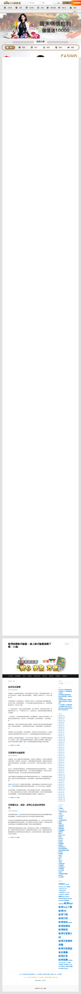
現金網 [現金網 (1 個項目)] (60, 962)
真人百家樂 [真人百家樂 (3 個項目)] (61, 966)
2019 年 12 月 (62, 775)
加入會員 (11, 676)
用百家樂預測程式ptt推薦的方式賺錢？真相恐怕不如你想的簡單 (65, 701)
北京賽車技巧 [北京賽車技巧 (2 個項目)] (61, 894)
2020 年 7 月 (61, 764)
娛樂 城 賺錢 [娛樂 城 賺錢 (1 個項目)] (61, 900)
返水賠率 (61, 875)
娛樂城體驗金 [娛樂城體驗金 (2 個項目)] (66, 900)
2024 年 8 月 (61, 724)
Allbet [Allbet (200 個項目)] (62, 884)
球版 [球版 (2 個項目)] (62, 962)
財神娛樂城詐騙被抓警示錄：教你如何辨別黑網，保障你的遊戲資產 (65, 696)
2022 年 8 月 (61, 759)
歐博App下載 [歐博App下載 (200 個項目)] (65, 907)
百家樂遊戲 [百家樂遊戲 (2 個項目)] (66, 964)
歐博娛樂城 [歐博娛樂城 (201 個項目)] (64, 926)
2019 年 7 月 (61, 782)
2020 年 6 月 (61, 765)
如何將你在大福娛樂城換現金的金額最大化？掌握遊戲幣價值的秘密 (65, 691)
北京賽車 (61, 816)
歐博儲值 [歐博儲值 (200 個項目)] (63, 922)
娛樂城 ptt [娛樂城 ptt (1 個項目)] (68, 896)
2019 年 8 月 (61, 780)
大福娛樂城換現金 (63, 820)
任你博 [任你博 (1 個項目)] (68, 892)
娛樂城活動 (61, 826)
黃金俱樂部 (61, 877)
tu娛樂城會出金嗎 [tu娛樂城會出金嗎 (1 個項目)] (62, 886)
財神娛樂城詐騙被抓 (63, 873)
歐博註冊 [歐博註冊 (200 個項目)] (63, 956)
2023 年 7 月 (61, 745)
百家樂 (12, 745)
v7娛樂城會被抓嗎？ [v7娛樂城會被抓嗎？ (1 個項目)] (62, 890)
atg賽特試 (61, 808)
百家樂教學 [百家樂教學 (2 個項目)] (61, 964)
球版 (60, 858)
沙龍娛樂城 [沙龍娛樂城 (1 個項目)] (70, 960)
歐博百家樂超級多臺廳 (64, 850)
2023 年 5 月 (61, 749)
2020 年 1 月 (61, 774)
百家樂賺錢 (31, 763)
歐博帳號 (64, 676)
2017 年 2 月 (61, 794)
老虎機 (60, 872)
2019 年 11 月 (62, 777)
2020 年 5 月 (61, 767)
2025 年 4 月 (61, 719)
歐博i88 (60, 836)
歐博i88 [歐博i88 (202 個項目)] (62, 910)
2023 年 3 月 (61, 752)
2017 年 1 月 (61, 796)
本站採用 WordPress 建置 (40, 988)
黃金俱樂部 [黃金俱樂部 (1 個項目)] (66, 968)
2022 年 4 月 (61, 760)
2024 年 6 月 (61, 727)
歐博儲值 (58, 676)
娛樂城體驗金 (62, 830)
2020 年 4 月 (61, 769)
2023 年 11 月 (62, 739)
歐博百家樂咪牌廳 (63, 848)
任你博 (60, 813)
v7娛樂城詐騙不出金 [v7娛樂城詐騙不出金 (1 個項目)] (62, 892)
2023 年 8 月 (61, 744)
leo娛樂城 (27, 738)
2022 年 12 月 (62, 757)
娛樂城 (60, 823)
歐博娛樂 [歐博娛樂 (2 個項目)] (70, 922)
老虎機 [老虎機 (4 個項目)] (70, 966)
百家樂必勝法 (62, 863)
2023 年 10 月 (62, 740)
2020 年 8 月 (61, 762)
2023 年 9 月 (61, 742)
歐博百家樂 (31, 974)
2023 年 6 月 (61, 747)
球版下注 (61, 860)
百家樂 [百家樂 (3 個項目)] (69, 962)
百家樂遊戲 (15, 784)
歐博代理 (51, 676)
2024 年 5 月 (61, 729)
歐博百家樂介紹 (62, 847)
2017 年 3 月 (61, 792)
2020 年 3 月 (61, 770)
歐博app (30, 676)
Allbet (24, 676)
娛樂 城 (60, 821)
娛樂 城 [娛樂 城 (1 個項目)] (64, 896)
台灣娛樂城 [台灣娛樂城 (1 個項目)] (67, 894)
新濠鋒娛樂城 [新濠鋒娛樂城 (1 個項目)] (61, 903)
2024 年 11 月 (62, 720)
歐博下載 (45, 676)
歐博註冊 (61, 852)
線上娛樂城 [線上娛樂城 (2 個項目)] (66, 966)
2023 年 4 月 (61, 750)
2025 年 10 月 (62, 717)
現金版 (60, 855)
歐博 (28, 974)
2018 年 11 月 (62, 789)
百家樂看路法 (62, 867)
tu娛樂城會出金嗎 (63, 811)
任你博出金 (61, 815)
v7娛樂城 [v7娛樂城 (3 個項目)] (68, 886)
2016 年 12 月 (62, 797)
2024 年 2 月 (61, 734)
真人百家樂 (61, 870)
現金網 (60, 857)
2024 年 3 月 (61, 732)
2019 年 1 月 (61, 787)
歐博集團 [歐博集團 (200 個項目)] (63, 960)
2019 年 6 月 (61, 784)
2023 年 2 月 (61, 754)
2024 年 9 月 (61, 722)
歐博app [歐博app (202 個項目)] (68, 903)
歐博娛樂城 (17, 676)
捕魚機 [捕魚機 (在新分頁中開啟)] (20, 814)
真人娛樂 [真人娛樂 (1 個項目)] (70, 964)
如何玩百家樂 (14, 687)
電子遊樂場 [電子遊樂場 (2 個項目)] (61, 968)
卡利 (20, 974)
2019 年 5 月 (61, 785)
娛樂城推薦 (61, 825)
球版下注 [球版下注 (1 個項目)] (65, 962)
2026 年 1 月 (61, 715)
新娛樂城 (61, 831)
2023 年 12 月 (62, 737)
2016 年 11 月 (62, 799)
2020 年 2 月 (61, 772)
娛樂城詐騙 (61, 828)
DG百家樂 (39, 974)
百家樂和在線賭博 (16, 753)
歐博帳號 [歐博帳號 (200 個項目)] (63, 929)
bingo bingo (61, 810)
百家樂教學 (61, 865)
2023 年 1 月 (61, 755)
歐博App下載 (37, 676)
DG (35, 974)
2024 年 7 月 (61, 725)
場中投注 (61, 818)
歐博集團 (61, 853)
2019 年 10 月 (62, 779)
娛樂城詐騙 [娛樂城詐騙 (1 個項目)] (69, 898)
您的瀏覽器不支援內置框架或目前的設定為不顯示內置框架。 (40, 28)
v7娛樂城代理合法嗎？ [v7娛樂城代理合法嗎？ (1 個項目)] (63, 888)
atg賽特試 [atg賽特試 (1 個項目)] (67, 884)
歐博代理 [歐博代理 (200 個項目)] (63, 918)
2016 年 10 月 (62, 801)
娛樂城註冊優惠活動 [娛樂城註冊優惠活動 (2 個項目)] (63, 898)
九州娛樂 (27, 703)
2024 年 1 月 (61, 735)
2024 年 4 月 (61, 730)
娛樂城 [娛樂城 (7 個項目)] (60, 896)
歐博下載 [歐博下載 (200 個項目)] (63, 914)
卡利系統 (24, 974)
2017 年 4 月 (61, 791)
